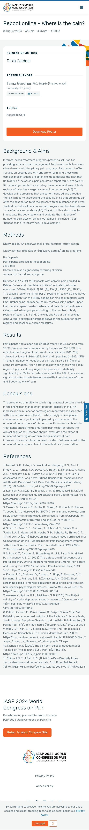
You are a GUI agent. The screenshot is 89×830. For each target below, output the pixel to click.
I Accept (40, 823)
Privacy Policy (44, 776)
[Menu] (81, 7)
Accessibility (44, 786)
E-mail (35, 94)
